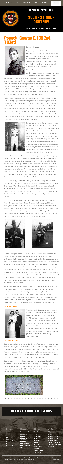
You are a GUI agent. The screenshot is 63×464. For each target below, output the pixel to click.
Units (55, 28)
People (34, 28)
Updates (44, 2)
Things (48, 28)
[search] (54, 2)
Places (41, 28)
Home (28, 28)
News (17, 2)
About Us (9, 2)
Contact (35, 2)
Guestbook (26, 2)
